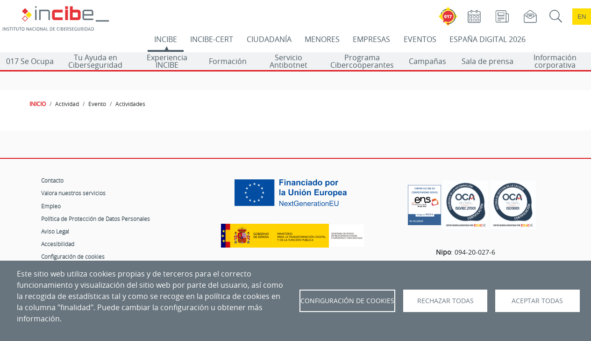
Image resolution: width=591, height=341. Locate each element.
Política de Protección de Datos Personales (95, 218)
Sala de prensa (487, 61)
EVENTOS (420, 39)
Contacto (52, 180)
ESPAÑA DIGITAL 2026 (487, 39)
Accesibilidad (57, 244)
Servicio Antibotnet (288, 61)
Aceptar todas (537, 301)
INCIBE (165, 39)
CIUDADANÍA (269, 39)
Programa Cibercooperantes (362, 61)
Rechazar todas (445, 301)
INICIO (37, 103)
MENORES (322, 39)
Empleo (51, 206)
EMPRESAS (371, 39)
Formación (228, 61)
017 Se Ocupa (30, 61)
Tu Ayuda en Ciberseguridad (95, 61)
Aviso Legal (55, 231)
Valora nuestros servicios (73, 193)
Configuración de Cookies (347, 301)
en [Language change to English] (581, 16)
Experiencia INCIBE (167, 61)
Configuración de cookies (73, 256)
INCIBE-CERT (211, 39)
